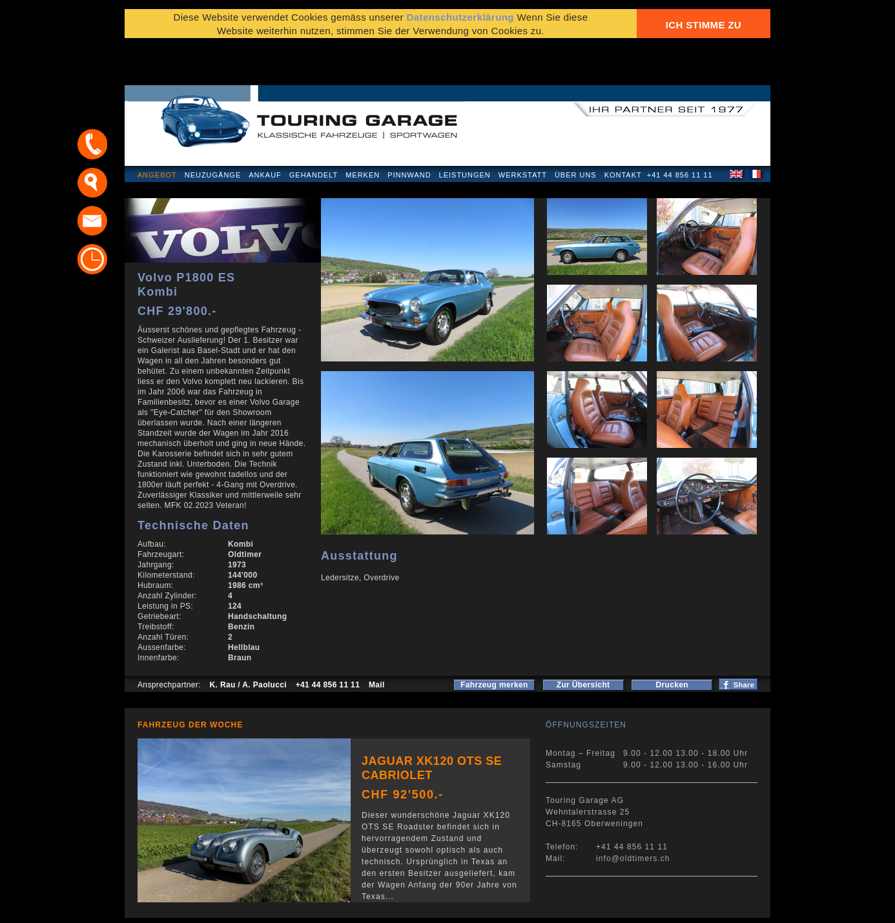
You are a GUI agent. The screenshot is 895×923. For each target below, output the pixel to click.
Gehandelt (313, 132)
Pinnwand (409, 132)
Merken (362, 132)
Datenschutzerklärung (187, 906)
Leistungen (465, 132)
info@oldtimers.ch (633, 815)
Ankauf (265, 132)
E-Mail (648, 906)
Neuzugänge (213, 132)
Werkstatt (523, 132)
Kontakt (623, 132)
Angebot (157, 132)
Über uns (576, 132)
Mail (377, 641)
